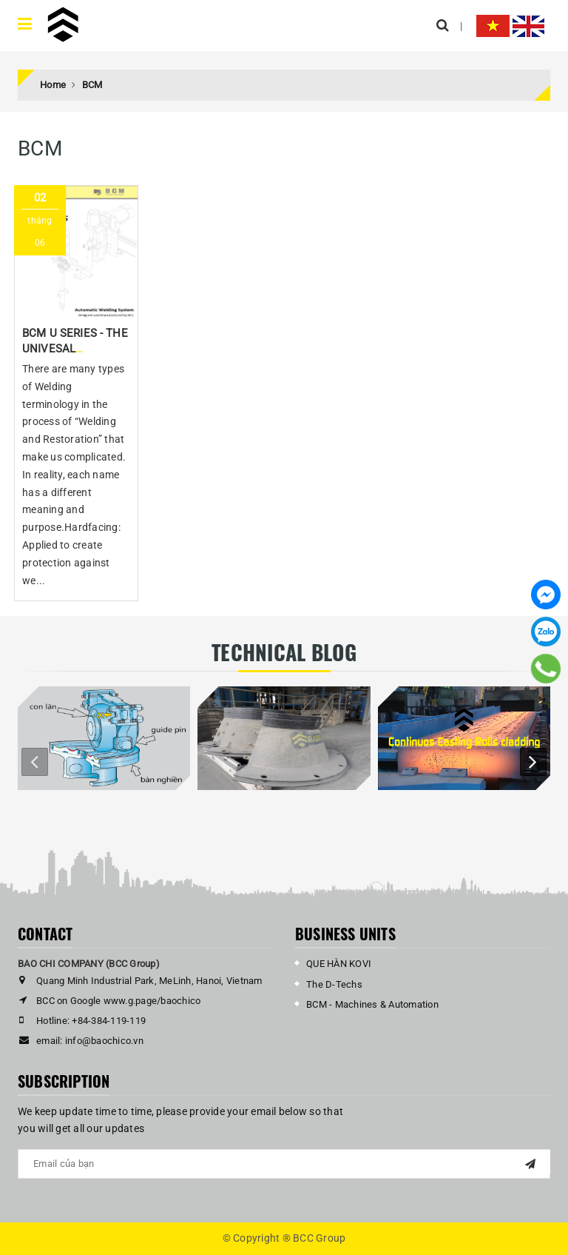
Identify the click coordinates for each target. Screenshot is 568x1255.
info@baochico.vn (104, 1040)
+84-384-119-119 (109, 1020)
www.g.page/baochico (152, 1000)
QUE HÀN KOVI (338, 963)
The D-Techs (334, 984)
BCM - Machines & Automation (372, 1004)
